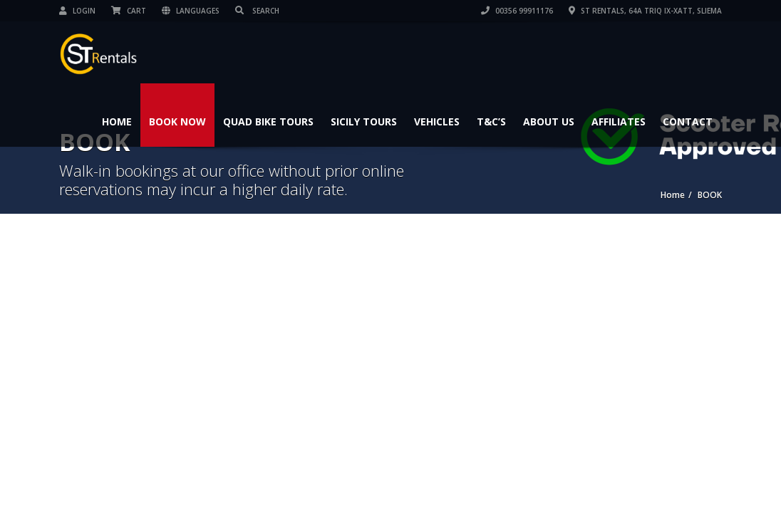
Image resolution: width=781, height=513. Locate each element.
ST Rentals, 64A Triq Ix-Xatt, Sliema (645, 11)
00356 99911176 (517, 11)
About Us (548, 121)
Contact (688, 121)
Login (77, 11)
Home (117, 121)
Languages (190, 11)
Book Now (177, 121)
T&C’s (491, 121)
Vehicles (437, 121)
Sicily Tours (364, 121)
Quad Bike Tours (268, 121)
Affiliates (618, 121)
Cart (128, 11)
